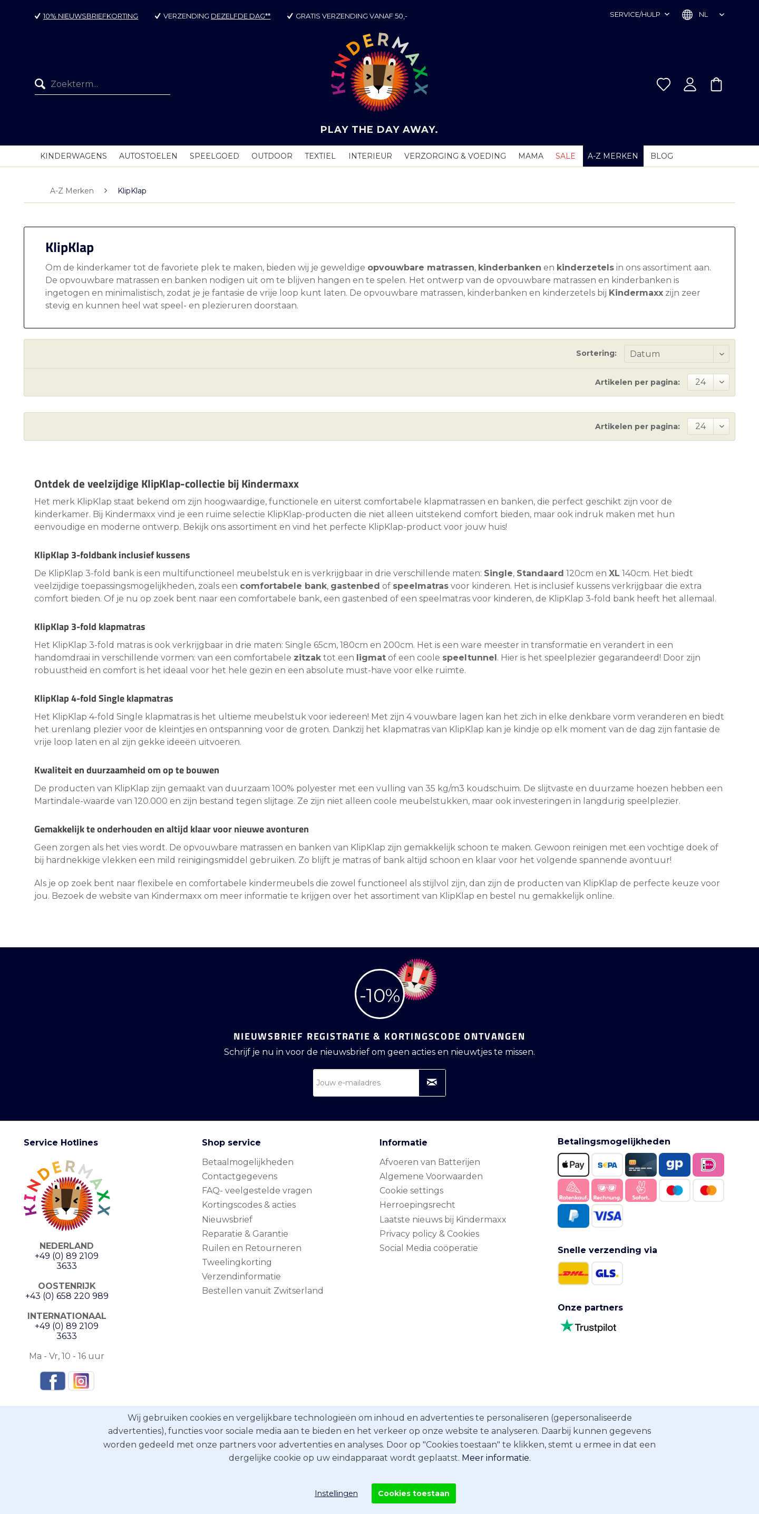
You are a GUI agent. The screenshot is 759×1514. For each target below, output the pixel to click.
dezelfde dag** (240, 16)
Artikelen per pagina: (637, 382)
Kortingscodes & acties (249, 1205)
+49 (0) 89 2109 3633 (67, 1261)
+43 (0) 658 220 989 (67, 1296)
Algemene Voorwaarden (431, 1176)
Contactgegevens (239, 1176)
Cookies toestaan (414, 1493)
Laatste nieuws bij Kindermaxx (443, 1220)
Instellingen (336, 1493)
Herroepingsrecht (417, 1205)
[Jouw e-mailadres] (379, 1082)
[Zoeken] (43, 85)
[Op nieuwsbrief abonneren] (432, 1083)
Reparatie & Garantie (245, 1234)
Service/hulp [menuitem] (636, 14)
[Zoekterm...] (102, 85)
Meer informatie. (496, 1458)
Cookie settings (411, 1191)
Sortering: (596, 353)
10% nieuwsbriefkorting (90, 16)
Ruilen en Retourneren (251, 1248)
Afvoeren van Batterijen (430, 1162)
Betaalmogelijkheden (248, 1162)
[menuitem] (102, 85)
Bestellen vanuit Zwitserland (263, 1291)
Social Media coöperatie (429, 1248)
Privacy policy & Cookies (429, 1234)
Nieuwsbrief (227, 1220)
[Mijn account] (690, 85)
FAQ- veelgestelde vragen (257, 1191)
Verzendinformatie (241, 1277)
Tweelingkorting (237, 1262)
